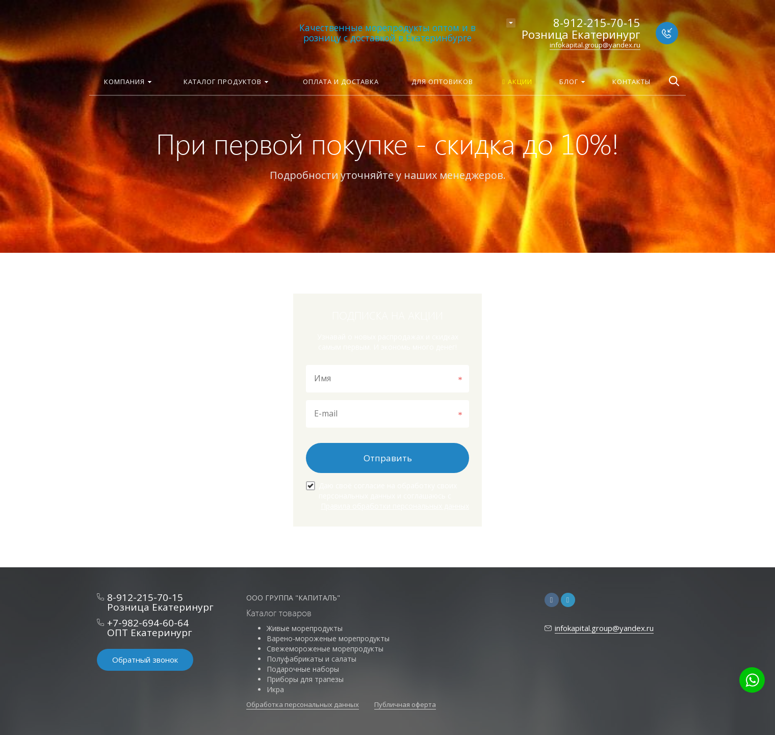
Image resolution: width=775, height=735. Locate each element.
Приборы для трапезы (305, 679)
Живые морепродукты (305, 628)
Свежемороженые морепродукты (325, 648)
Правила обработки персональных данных (395, 506)
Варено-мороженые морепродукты (328, 638)
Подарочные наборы (303, 669)
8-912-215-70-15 (596, 22)
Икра (275, 689)
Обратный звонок (145, 659)
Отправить (388, 458)
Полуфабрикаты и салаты (311, 659)
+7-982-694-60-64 (148, 622)
